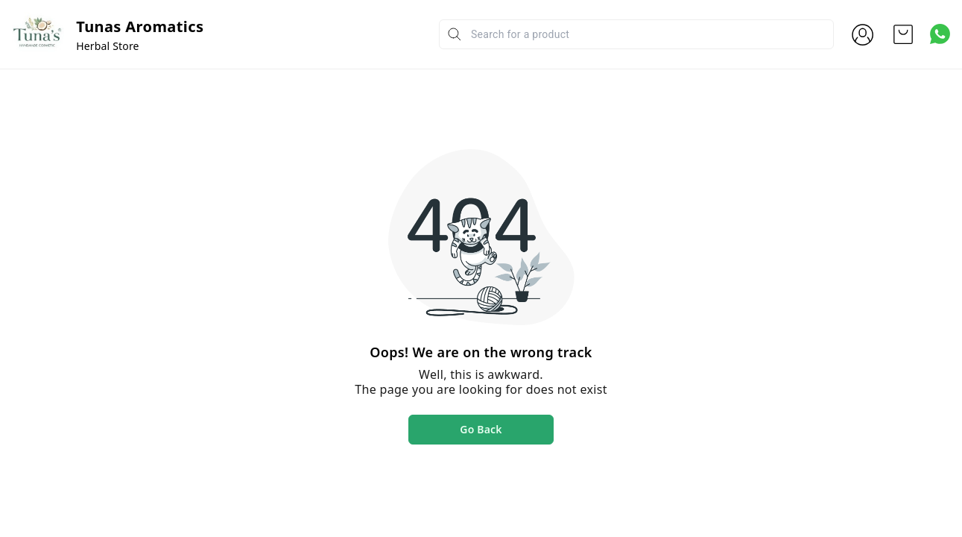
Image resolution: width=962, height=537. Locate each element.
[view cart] (903, 34)
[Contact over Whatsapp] (940, 34)
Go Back (480, 429)
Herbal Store (107, 46)
